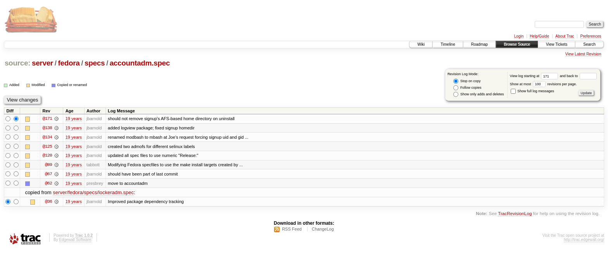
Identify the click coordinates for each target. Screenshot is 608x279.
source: (17, 63)
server (42, 63)
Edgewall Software (75, 240)
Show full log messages (532, 91)
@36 (48, 202)
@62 (48, 184)
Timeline (447, 44)
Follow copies (467, 87)
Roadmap (479, 44)
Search (589, 44)
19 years (74, 118)
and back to (578, 76)
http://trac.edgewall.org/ (584, 240)
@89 (48, 165)
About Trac (564, 36)
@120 (47, 156)
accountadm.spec (140, 63)
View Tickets (556, 44)
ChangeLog (323, 229)
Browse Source (517, 44)
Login (518, 36)
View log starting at (535, 76)
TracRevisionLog (515, 214)
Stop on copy (466, 81)
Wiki (421, 44)
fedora (68, 63)
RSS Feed (292, 229)
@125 (47, 146)
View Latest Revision (583, 54)
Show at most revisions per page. (543, 84)
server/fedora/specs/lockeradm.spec (93, 193)
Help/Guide (539, 36)
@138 (47, 128)
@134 (47, 137)
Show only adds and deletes (478, 94)
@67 (48, 174)
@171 (47, 118)
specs (95, 63)
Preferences (590, 36)
